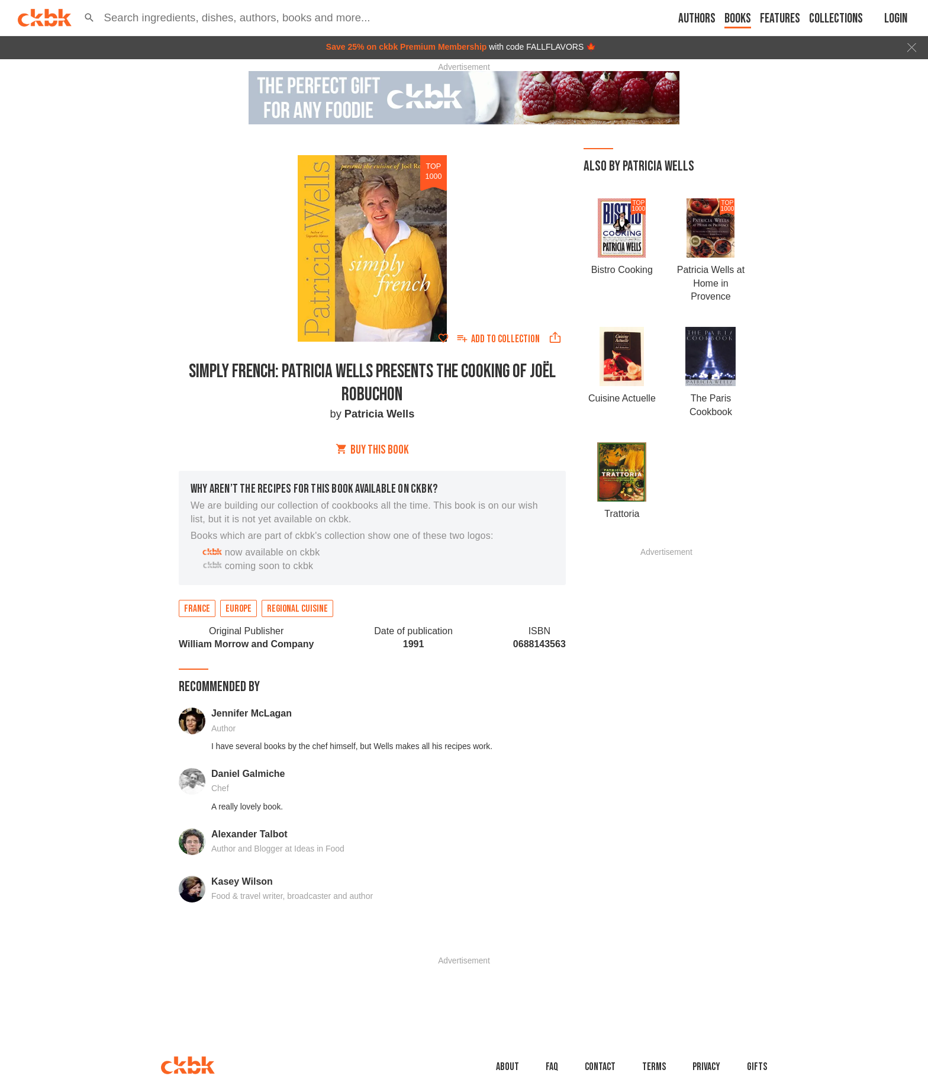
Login (895, 19)
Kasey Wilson (242, 881)
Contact (600, 1067)
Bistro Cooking (622, 270)
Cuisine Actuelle (622, 398)
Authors (697, 19)
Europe (238, 609)
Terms (654, 1067)
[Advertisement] (666, 733)
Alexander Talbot (249, 834)
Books (737, 19)
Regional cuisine (297, 609)
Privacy (706, 1067)
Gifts (757, 1067)
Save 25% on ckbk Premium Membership (406, 47)
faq (552, 1067)
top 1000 (433, 171)
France (197, 609)
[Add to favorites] (443, 338)
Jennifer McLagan (251, 713)
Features (780, 19)
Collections (836, 19)
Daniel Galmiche (248, 774)
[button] (89, 18)
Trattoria (621, 514)
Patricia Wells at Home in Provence (711, 283)
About (507, 1067)
